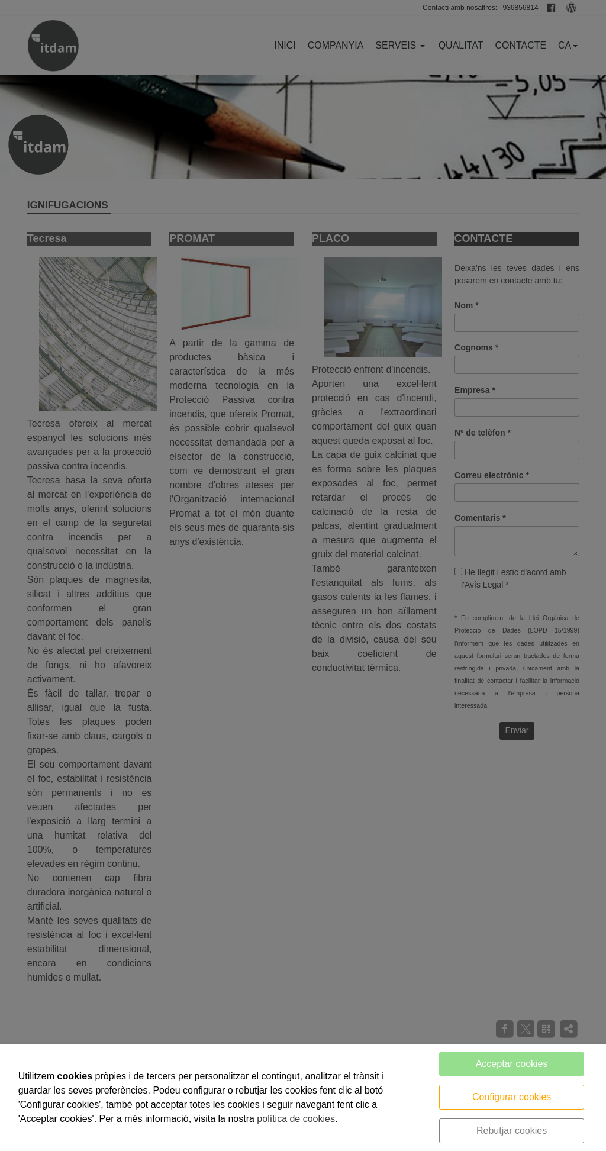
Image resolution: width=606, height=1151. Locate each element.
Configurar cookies (511, 1097)
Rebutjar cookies (511, 1131)
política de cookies (296, 1119)
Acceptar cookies (512, 1064)
